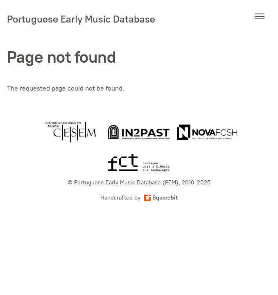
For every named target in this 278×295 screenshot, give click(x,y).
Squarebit (161, 197)
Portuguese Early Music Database (81, 19)
